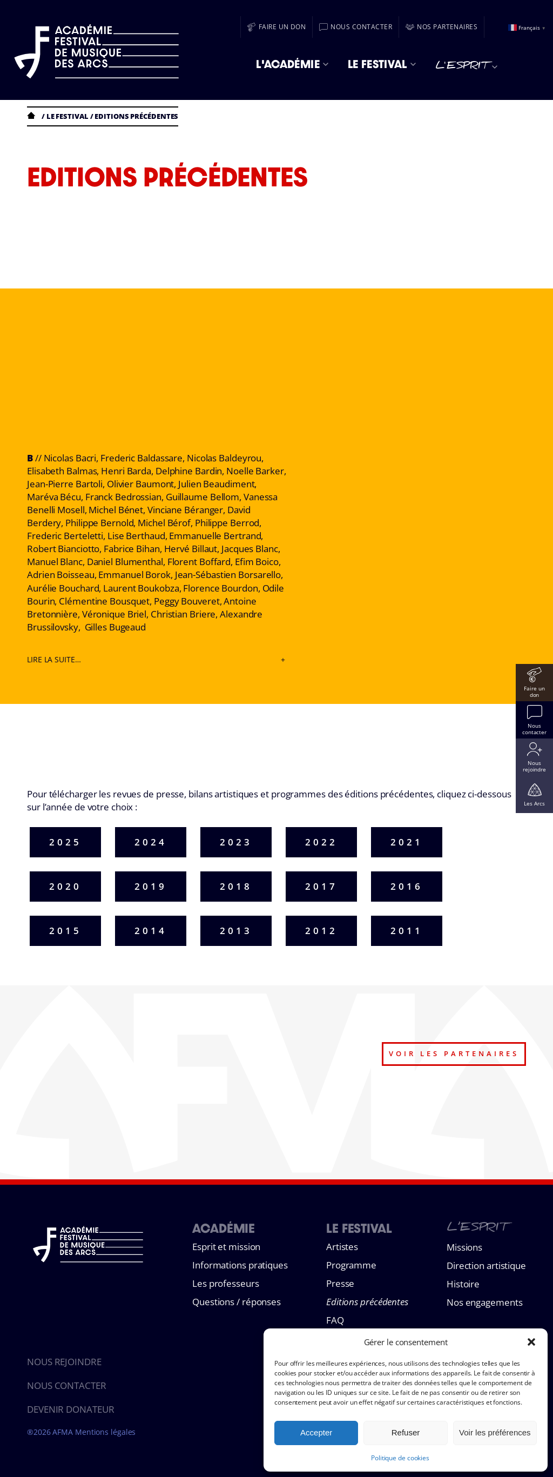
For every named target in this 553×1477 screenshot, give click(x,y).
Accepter (316, 1432)
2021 (406, 842)
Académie (223, 1228)
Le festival (67, 116)
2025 (65, 842)
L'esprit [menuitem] (466, 67)
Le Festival (359, 1228)
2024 (150, 842)
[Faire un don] (277, 27)
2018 (236, 886)
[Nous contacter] (356, 27)
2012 (321, 930)
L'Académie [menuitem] (292, 64)
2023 (236, 842)
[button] (531, 1342)
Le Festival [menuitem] (382, 64)
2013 (236, 930)
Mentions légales (105, 1432)
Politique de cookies (400, 1457)
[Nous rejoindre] (534, 757)
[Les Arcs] (534, 794)
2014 (150, 930)
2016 (406, 886)
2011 (406, 930)
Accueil (33, 115)
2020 (65, 886)
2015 (65, 930)
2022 (321, 842)
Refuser (406, 1432)
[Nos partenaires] (441, 27)
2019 (150, 886)
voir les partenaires (454, 1053)
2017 (321, 886)
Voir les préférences (495, 1432)
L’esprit (477, 1229)
